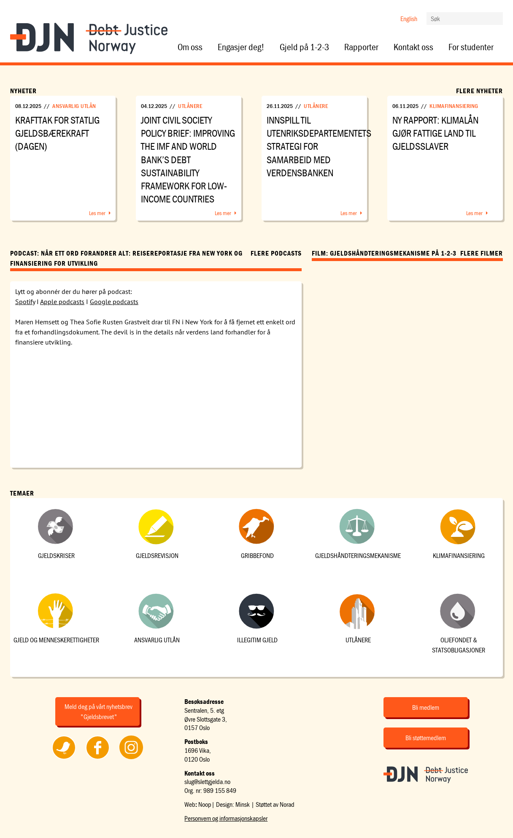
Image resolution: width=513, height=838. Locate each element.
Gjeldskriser (56, 555)
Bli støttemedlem (425, 737)
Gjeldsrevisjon (157, 555)
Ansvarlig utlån (74, 106)
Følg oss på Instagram (131, 758)
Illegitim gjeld (257, 640)
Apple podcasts (62, 301)
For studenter (471, 47)
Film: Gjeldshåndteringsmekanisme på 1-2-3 (384, 253)
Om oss (190, 47)
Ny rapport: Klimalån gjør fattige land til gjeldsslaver (435, 133)
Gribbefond (257, 555)
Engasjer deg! (241, 47)
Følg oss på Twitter (63, 758)
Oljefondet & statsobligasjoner (458, 645)
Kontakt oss (413, 47)
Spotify (25, 301)
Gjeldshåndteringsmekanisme (358, 555)
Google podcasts (114, 301)
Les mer (97, 213)
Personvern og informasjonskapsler (225, 818)
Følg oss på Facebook (97, 758)
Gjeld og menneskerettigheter (56, 640)
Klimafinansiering (453, 106)
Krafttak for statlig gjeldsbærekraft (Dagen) (57, 133)
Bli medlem (425, 707)
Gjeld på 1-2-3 (304, 47)
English (408, 18)
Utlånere (190, 106)
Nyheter (23, 90)
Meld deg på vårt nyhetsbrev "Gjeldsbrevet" (98, 711)
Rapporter (361, 47)
